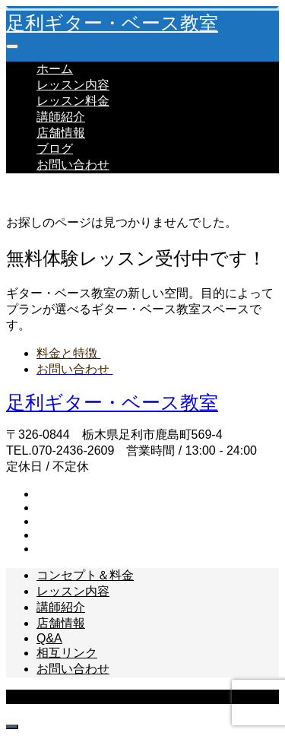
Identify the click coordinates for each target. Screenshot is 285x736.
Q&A (49, 638)
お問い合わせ (72, 164)
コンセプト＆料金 (85, 575)
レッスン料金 (72, 100)
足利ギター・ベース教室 (112, 23)
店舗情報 (60, 132)
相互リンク (66, 652)
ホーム (54, 68)
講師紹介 (60, 116)
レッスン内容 (72, 84)
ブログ (54, 148)
